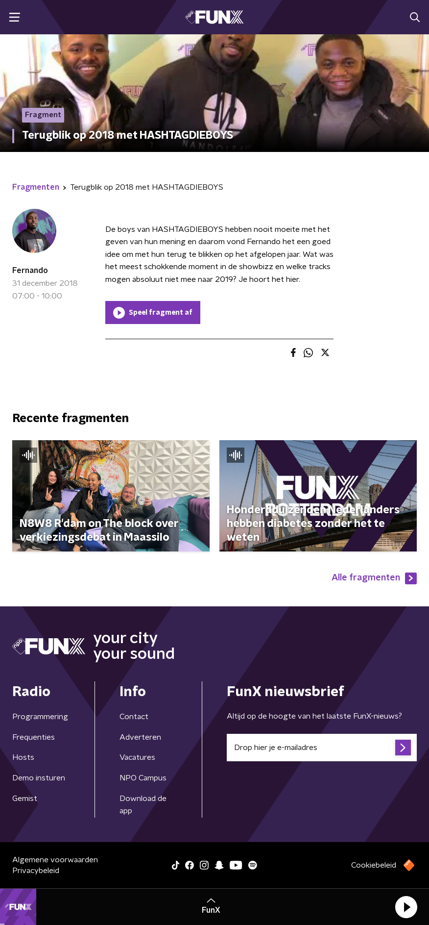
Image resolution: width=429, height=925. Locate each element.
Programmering (40, 717)
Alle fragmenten (374, 578)
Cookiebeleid (373, 865)
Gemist (24, 798)
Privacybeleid (35, 871)
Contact (133, 717)
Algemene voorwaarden (55, 860)
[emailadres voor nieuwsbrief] (322, 747)
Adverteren (140, 737)
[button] (406, 907)
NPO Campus (143, 778)
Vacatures (137, 757)
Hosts (23, 757)
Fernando (30, 271)
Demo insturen (38, 778)
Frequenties (33, 737)
